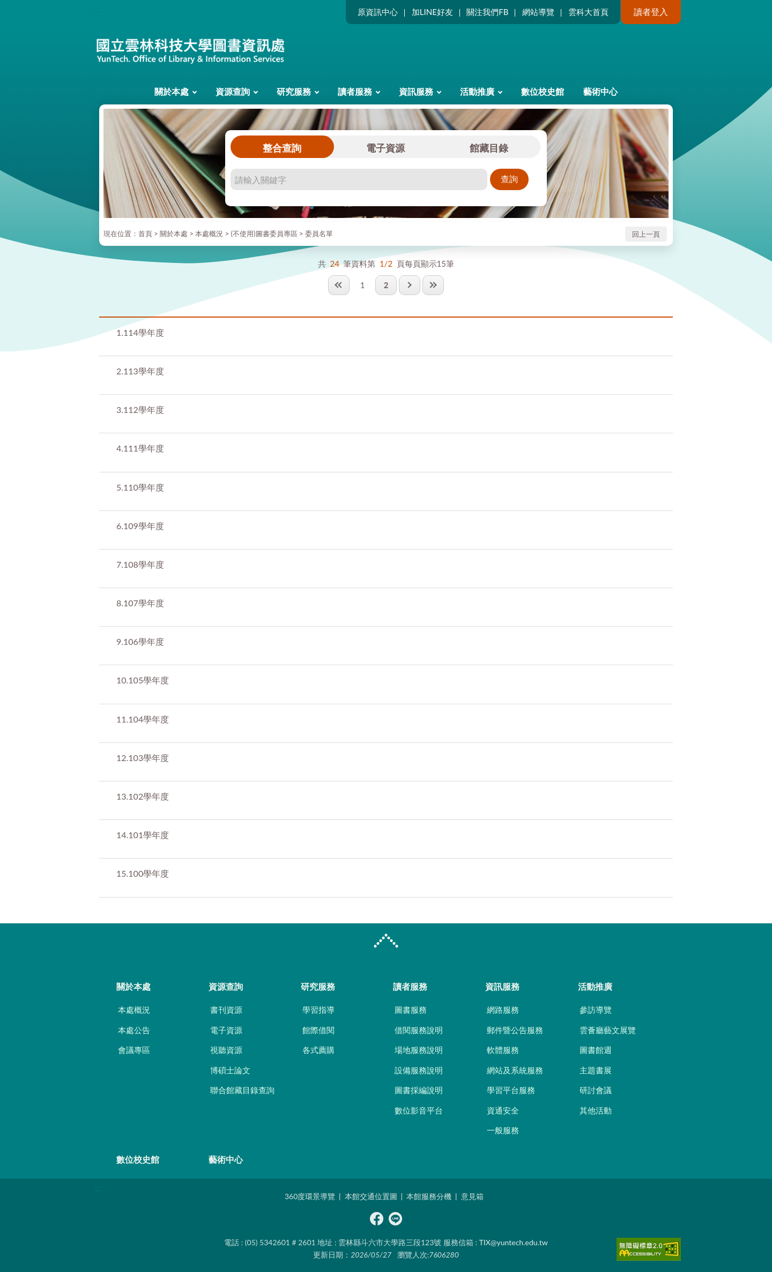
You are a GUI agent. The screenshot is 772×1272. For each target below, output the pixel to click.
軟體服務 (503, 1050)
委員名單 (319, 233)
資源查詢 (233, 91)
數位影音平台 (419, 1110)
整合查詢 (282, 148)
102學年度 (142, 796)
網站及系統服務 (515, 1070)
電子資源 (385, 148)
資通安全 (503, 1110)
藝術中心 (600, 91)
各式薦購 (318, 1050)
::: (97, 9)
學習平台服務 (511, 1090)
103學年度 (142, 757)
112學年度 (140, 409)
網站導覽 (538, 12)
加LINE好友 (432, 12)
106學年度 (140, 641)
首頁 (145, 233)
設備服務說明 (419, 1070)
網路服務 (503, 1009)
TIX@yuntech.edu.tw (513, 1242)
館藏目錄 (489, 148)
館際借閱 (318, 1030)
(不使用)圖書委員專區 (264, 233)
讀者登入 (651, 11)
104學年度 (142, 719)
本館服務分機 (428, 1196)
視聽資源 (226, 1050)
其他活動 (596, 1110)
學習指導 (318, 1009)
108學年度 (140, 564)
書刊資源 (226, 1009)
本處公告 (134, 1030)
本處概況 (209, 233)
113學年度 (140, 371)
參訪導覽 (596, 1009)
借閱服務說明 (419, 1030)
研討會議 (596, 1090)
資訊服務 (416, 91)
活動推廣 (477, 91)
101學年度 (142, 835)
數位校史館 (542, 91)
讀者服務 (355, 91)
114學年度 (140, 332)
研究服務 (294, 91)
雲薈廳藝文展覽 (608, 1030)
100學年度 (142, 873)
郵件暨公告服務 (515, 1030)
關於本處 (171, 91)
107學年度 (140, 603)
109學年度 (140, 526)
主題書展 (596, 1070)
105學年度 (142, 680)
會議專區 (134, 1050)
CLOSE (386, 942)
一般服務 (503, 1130)
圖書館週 (596, 1050)
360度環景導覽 (310, 1196)
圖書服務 (411, 1009)
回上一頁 (646, 234)
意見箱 (472, 1196)
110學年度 (140, 487)
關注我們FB (487, 12)
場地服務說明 (419, 1050)
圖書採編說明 (419, 1090)
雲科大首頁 (588, 12)
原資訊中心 (378, 12)
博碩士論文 (230, 1070)
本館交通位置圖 (371, 1196)
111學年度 (140, 448)
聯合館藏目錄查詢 (242, 1090)
